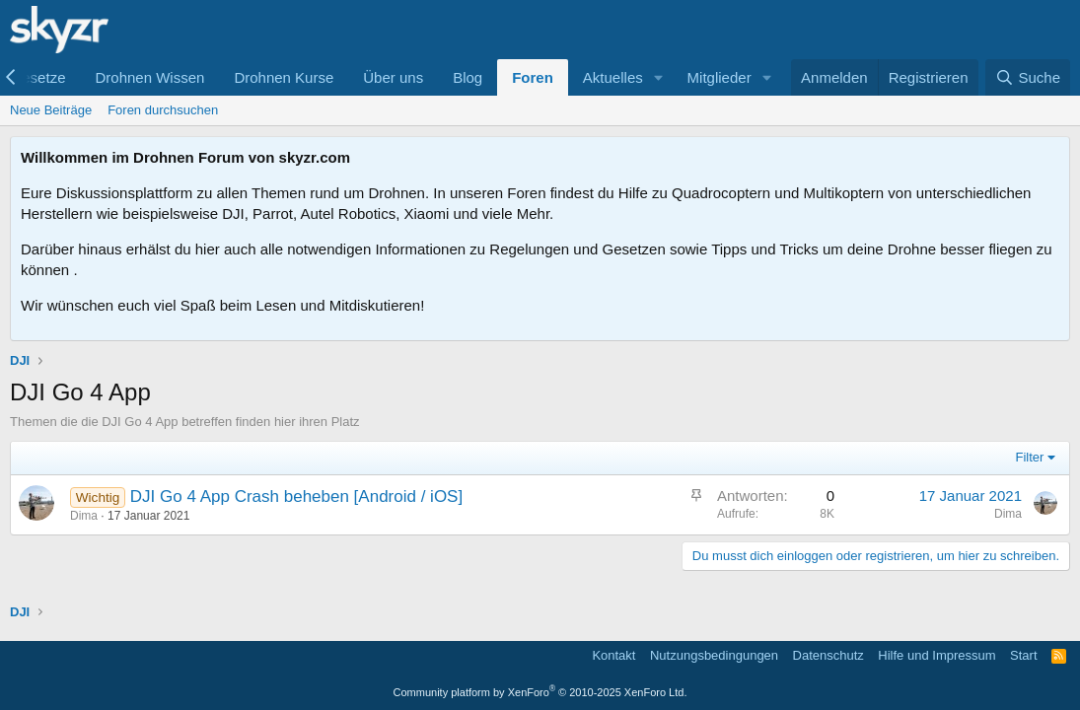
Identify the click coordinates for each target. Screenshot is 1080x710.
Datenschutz (828, 655)
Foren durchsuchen (163, 110)
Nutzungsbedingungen (714, 655)
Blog (467, 77)
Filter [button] (1030, 457)
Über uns (393, 77)
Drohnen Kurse (283, 77)
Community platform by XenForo (540, 692)
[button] (659, 77)
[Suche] (1027, 77)
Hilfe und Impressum (936, 655)
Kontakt (613, 655)
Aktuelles (613, 77)
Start (1023, 655)
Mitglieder (719, 77)
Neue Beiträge (51, 110)
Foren (532, 77)
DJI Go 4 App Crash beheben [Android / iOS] (296, 496)
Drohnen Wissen (149, 77)
